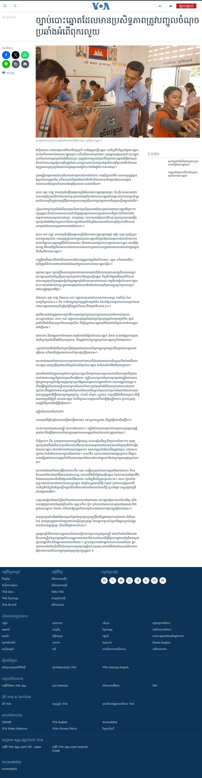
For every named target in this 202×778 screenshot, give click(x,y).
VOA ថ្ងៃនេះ (8, 592)
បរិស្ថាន (105, 623)
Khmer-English (162, 643)
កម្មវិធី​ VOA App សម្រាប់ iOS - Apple (21, 747)
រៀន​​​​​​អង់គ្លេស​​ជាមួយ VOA (64, 667)
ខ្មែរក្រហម (107, 643)
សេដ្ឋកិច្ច (56, 630)
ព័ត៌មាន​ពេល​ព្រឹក (59, 579)
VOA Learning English (115, 667)
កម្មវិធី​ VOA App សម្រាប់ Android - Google (70, 749)
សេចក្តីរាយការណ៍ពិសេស (114, 649)
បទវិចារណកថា (159, 649)
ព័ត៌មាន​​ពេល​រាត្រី (59, 585)
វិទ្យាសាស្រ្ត (107, 630)
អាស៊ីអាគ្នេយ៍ (8, 649)
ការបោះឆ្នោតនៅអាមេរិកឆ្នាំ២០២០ (168, 636)
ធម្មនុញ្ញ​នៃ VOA (60, 704)
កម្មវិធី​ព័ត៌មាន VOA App (14, 686)
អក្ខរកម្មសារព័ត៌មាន (162, 623)
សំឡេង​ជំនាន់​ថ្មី (58, 598)
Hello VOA (58, 592)
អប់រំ (54, 649)
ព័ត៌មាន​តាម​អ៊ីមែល (111, 686)
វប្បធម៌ (105, 636)
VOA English (59, 722)
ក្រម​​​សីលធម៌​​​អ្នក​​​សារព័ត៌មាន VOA (118, 704)
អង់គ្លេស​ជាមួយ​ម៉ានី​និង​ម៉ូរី (14, 667)
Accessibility (109, 722)
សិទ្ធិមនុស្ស (57, 636)
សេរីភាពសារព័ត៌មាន (162, 630)
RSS (155, 686)
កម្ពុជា (5, 623)
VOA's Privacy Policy (64, 729)
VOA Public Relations (14, 729)
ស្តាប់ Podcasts (60, 686)
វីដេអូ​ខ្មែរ (6, 579)
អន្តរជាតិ (6, 630)
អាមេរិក (5, 636)
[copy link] (16, 64)
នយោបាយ (57, 623)
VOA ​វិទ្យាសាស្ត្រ (10, 598)
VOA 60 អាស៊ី (9, 605)
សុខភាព (56, 643)
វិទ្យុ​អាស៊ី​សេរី (108, 729)
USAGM (6, 722)
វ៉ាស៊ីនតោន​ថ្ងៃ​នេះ (10, 585)
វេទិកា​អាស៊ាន (58, 605)
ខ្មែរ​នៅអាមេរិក (8, 643)
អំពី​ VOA (6, 704)
